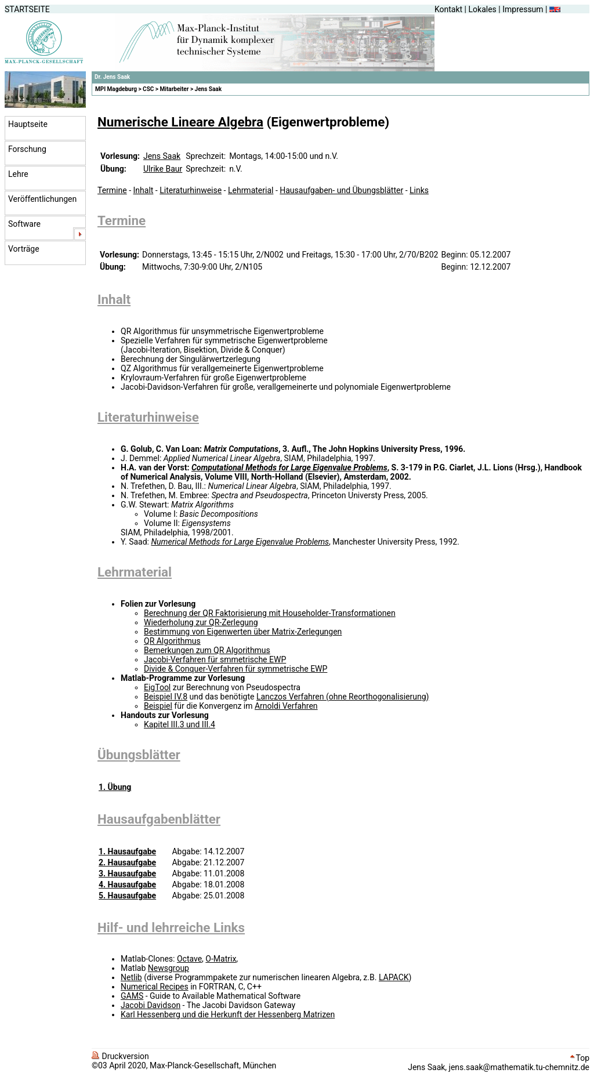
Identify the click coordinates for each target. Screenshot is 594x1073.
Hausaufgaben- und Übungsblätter (341, 190)
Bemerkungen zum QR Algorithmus (207, 650)
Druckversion (120, 1056)
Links (419, 190)
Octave (189, 958)
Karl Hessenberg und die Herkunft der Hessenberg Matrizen (228, 1014)
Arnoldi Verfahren (286, 705)
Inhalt (143, 190)
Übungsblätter (138, 754)
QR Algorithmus (172, 641)
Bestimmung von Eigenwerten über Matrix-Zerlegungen (243, 631)
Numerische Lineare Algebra (180, 121)
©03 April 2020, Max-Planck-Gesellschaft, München (184, 1065)
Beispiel (158, 705)
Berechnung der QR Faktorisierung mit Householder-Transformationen (270, 613)
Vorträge (23, 248)
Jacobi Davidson (150, 1005)
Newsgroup (168, 968)
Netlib (131, 977)
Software (24, 224)
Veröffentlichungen (42, 199)
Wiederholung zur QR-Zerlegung (201, 622)
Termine (112, 190)
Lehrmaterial (250, 190)
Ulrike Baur (162, 168)
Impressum (522, 9)
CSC (148, 89)
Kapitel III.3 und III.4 (179, 724)
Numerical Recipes (155, 986)
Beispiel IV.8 (165, 696)
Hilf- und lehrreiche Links (171, 927)
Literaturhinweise (191, 190)
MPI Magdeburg (116, 89)
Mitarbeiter (174, 89)
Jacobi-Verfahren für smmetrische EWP (215, 659)
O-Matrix (220, 958)
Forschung (27, 149)
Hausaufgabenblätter (158, 818)
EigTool (157, 687)
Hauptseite (28, 124)
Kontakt (448, 9)
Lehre (18, 174)
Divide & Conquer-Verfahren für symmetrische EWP (235, 668)
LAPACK (394, 977)
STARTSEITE (27, 9)
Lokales (483, 9)
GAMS (132, 995)
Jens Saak (208, 89)
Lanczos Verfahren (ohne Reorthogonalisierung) (342, 696)
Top (579, 1058)
